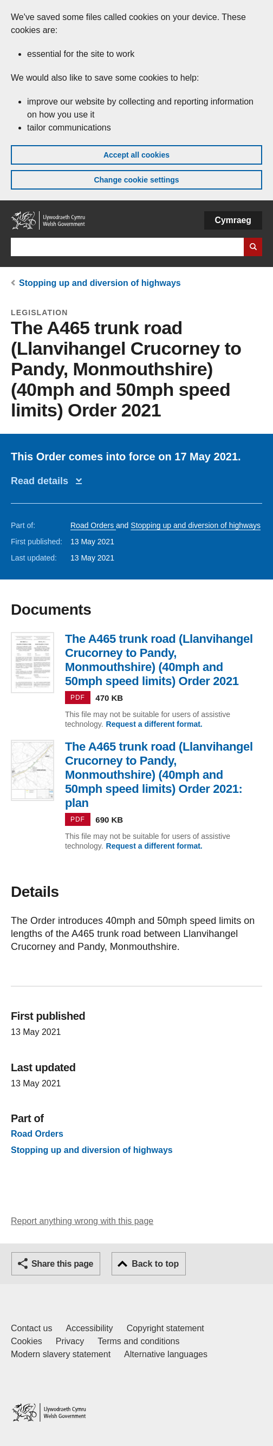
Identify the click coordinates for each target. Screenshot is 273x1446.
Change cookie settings (136, 179)
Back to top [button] (155, 1263)
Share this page (62, 1263)
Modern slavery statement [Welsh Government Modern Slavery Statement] (60, 1354)
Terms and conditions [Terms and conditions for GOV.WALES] (138, 1341)
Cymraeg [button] (233, 220)
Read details (42, 481)
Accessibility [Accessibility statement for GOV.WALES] (89, 1328)
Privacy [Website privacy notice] (70, 1341)
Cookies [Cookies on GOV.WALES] (26, 1341)
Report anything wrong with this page (82, 1221)
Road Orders (93, 525)
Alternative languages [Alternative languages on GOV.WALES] (165, 1354)
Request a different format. (154, 724)
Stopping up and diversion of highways (100, 283)
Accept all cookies (136, 155)
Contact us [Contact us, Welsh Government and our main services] (31, 1328)
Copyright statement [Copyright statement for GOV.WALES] (165, 1328)
